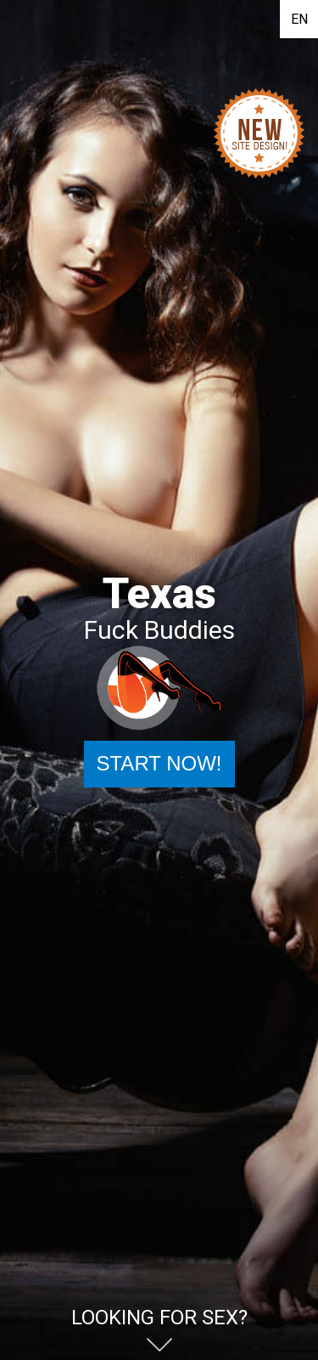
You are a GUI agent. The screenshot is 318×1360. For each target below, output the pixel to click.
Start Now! (158, 763)
